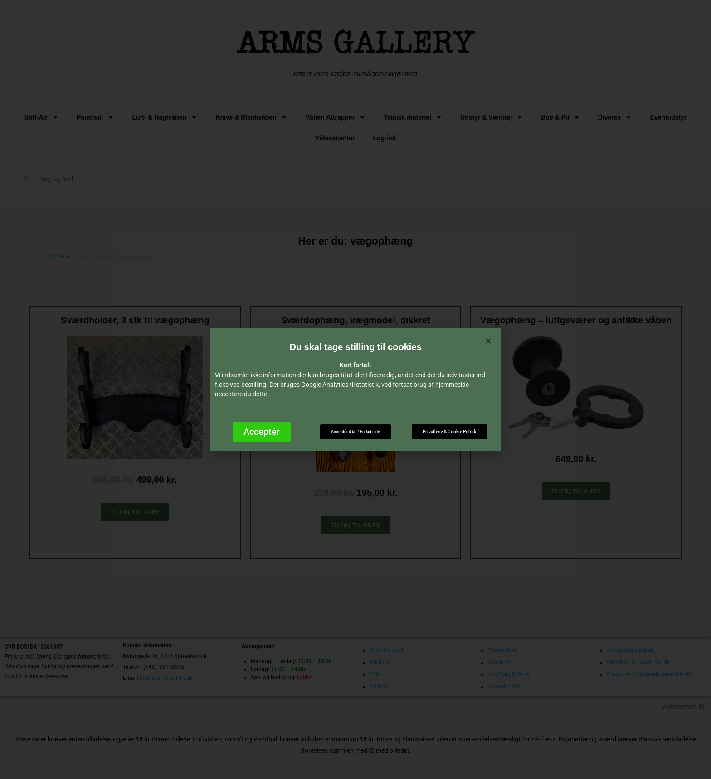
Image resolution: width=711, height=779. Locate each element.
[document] (355, 389)
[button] (488, 340)
